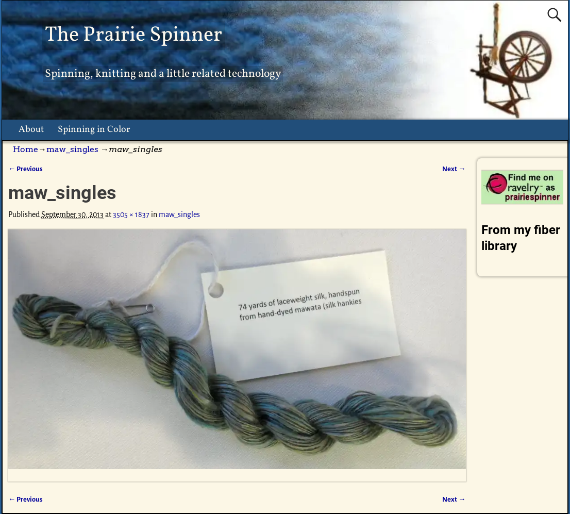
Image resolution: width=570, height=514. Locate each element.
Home (25, 149)
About (31, 129)
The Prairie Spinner (133, 35)
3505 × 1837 (131, 214)
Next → (453, 169)
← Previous (25, 169)
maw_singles (72, 149)
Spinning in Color (94, 129)
